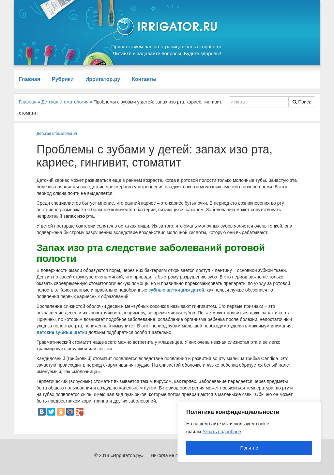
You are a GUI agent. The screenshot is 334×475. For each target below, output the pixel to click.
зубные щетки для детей (176, 290)
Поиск (302, 101)
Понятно (249, 448)
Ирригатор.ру (102, 79)
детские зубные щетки (62, 332)
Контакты (144, 79)
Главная (29, 79)
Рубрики (63, 79)
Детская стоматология (57, 133)
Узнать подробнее (222, 431)
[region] (249, 431)
